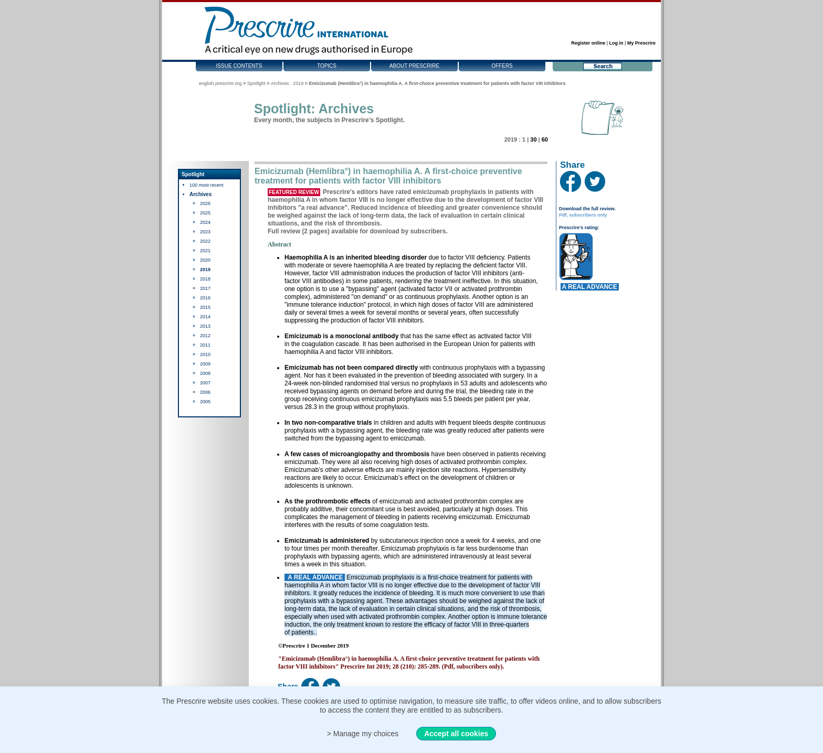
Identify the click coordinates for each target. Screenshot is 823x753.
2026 (205, 203)
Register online (588, 43)
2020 (205, 260)
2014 (205, 316)
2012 (205, 335)
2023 (205, 231)
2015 (205, 307)
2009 (205, 364)
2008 (205, 373)
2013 (205, 326)
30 (533, 139)
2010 (205, 354)
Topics (326, 66)
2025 (205, 213)
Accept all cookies (456, 733)
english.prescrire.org (220, 83)
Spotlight (256, 83)
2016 (205, 297)
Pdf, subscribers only (583, 215)
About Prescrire (414, 66)
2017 (205, 288)
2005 (205, 401)
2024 (205, 222)
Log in (616, 43)
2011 (205, 345)
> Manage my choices (363, 733)
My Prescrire (641, 43)
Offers (502, 66)
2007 (205, 382)
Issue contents (239, 66)
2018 (205, 279)
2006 (205, 392)
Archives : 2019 (287, 83)
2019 (205, 269)
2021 (205, 250)
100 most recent (206, 185)
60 (545, 139)
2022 (205, 241)
